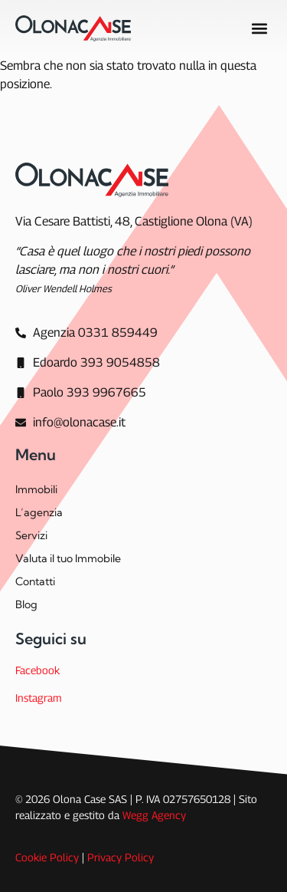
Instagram (38, 697)
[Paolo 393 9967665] (80, 392)
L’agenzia (39, 512)
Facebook (37, 669)
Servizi (31, 535)
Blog (26, 604)
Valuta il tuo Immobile (68, 558)
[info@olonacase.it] (70, 422)
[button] (259, 28)
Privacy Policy (120, 857)
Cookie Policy (47, 857)
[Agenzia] (86, 333)
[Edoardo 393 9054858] (87, 363)
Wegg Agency (154, 814)
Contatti (35, 581)
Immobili (36, 489)
